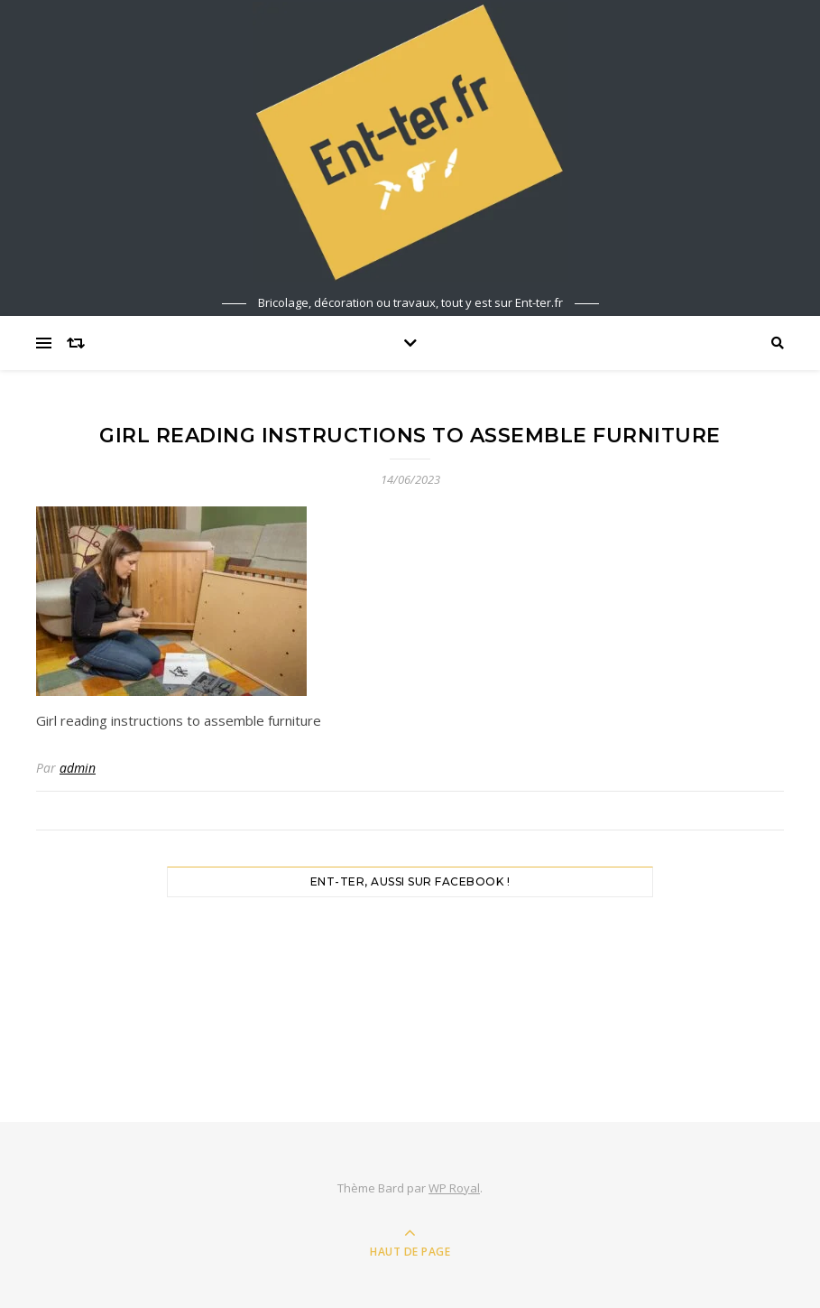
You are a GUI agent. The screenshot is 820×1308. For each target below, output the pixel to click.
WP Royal (454, 1188)
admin (78, 767)
